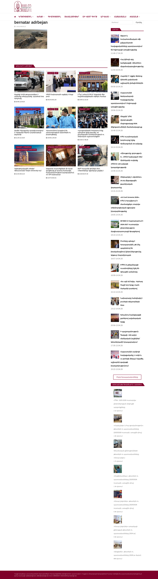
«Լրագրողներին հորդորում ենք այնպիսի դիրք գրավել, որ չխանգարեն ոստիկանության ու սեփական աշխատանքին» (91, 133)
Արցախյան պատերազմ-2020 (24, 109)
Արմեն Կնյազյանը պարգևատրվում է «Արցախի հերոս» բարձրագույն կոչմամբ (28, 132)
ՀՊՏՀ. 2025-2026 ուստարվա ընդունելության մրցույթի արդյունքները (125, 403)
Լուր (24, 73)
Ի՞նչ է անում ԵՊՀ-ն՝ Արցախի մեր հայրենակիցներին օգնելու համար (92, 95)
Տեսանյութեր (71, 17)
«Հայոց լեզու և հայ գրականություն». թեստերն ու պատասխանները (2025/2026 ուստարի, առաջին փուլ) (129, 429)
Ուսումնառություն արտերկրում (26, 149)
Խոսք (40, 17)
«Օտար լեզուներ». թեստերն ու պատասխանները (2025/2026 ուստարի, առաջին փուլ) (126, 504)
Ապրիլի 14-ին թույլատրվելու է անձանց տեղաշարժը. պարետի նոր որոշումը (29, 96)
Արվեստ (105, 17)
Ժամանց (134, 17)
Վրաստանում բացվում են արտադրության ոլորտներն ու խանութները (58, 132)
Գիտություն (54, 17)
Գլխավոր (19, 73)
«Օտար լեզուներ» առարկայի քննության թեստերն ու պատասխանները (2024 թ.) (125, 530)
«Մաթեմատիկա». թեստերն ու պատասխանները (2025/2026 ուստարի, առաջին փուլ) (126, 479)
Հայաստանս (120, 17)
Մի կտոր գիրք (90, 17)
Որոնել (139, 22)
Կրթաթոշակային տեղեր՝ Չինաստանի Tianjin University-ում (27, 169)
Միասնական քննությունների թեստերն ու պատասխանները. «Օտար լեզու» (126, 454)
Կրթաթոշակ (27, 147)
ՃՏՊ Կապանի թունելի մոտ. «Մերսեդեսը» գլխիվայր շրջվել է (90, 169)
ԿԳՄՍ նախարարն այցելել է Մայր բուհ (59, 95)
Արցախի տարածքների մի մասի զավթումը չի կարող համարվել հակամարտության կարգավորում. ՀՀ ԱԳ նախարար (60, 171)
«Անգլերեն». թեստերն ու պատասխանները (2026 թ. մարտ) (127, 553)
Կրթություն (25, 17)
